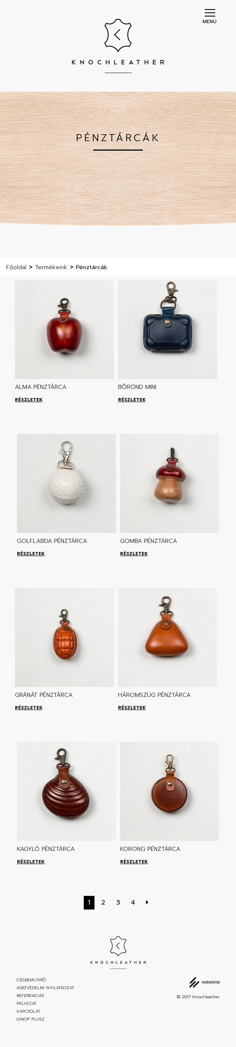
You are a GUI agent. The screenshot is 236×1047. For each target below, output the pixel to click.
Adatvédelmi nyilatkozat (45, 988)
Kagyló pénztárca (46, 849)
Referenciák (31, 996)
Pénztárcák (91, 267)
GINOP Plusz (31, 1019)
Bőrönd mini (137, 387)
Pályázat (26, 1004)
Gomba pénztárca (148, 541)
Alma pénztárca (40, 387)
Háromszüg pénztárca (154, 695)
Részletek (28, 399)
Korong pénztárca (150, 849)
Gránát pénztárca (44, 695)
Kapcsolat (28, 1011)
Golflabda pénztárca (52, 541)
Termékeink (51, 267)
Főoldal (16, 267)
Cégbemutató (31, 980)
